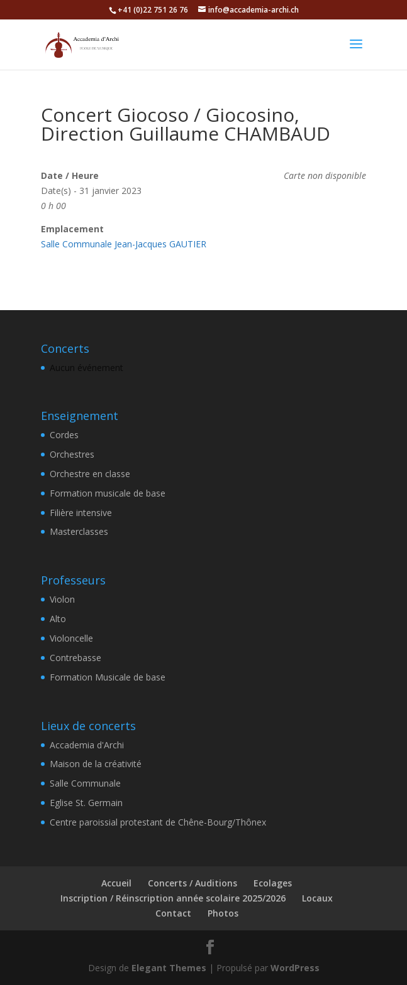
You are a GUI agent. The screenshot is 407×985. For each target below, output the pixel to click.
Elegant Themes (168, 968)
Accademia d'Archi (87, 745)
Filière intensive (81, 513)
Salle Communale (85, 783)
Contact (173, 913)
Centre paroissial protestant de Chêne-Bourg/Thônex (158, 822)
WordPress (295, 968)
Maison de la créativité (96, 764)
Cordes (64, 435)
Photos (223, 913)
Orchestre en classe (90, 474)
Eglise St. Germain (86, 803)
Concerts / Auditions (192, 883)
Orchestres (72, 454)
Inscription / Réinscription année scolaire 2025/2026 (173, 898)
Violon (62, 599)
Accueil (116, 883)
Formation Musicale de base (107, 677)
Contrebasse (75, 658)
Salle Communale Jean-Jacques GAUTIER (123, 244)
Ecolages (273, 883)
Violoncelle (71, 638)
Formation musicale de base (107, 493)
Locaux (317, 898)
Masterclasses (79, 531)
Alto (58, 619)
